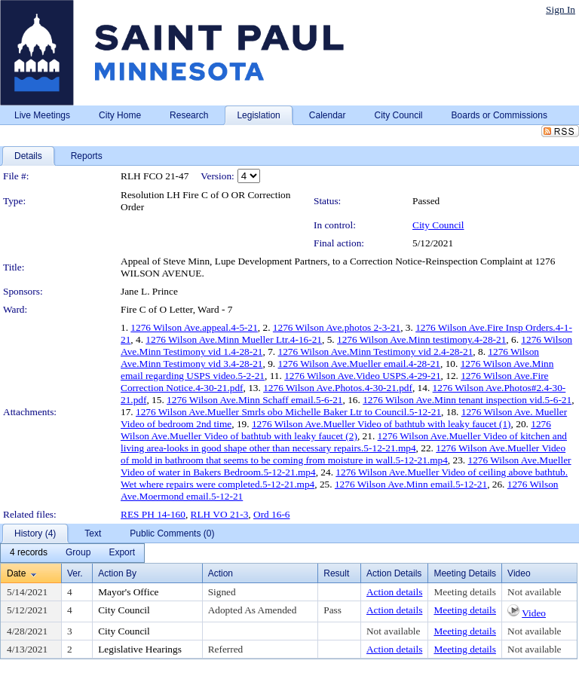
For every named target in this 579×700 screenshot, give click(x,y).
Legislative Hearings (140, 649)
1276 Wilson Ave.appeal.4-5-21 (194, 327)
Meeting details (464, 592)
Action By (117, 573)
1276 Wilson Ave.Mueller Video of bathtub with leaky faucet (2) (336, 430)
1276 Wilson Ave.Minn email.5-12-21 (411, 484)
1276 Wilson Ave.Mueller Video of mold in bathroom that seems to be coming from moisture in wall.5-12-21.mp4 (343, 454)
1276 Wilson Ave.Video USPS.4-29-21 (362, 375)
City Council (438, 225)
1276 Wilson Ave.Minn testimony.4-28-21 (421, 339)
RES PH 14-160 (153, 514)
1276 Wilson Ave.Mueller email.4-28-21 (359, 363)
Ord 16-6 (271, 514)
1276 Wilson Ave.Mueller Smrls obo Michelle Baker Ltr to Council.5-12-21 (288, 411)
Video (534, 613)
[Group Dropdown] (78, 553)
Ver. (75, 573)
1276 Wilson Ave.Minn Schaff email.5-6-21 (254, 399)
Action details (394, 592)
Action (220, 573)
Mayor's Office (128, 592)
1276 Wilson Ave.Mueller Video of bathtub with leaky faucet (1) (381, 423)
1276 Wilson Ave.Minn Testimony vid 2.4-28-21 (375, 351)
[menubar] (72, 553)
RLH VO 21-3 (220, 514)
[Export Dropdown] (122, 553)
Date (16, 573)
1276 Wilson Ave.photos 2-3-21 (336, 327)
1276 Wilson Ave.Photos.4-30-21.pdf (337, 387)
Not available (534, 592)
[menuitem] (29, 553)
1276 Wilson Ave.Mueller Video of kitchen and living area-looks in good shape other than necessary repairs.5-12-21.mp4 (344, 442)
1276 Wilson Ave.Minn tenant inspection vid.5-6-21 (467, 399)
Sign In (560, 9)
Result (336, 573)
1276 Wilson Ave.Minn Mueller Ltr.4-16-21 (234, 339)
